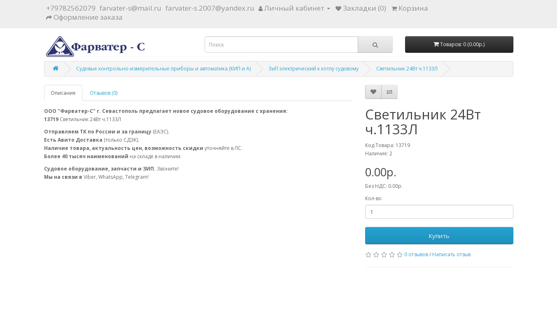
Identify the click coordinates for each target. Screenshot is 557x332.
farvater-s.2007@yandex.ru (209, 8)
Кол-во (373, 198)
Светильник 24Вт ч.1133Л (407, 68)
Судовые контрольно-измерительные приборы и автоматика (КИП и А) (163, 68)
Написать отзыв (451, 254)
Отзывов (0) (103, 92)
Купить (439, 235)
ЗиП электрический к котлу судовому (313, 68)
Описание (63, 92)
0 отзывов (416, 254)
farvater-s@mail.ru (130, 8)
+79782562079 (71, 8)
